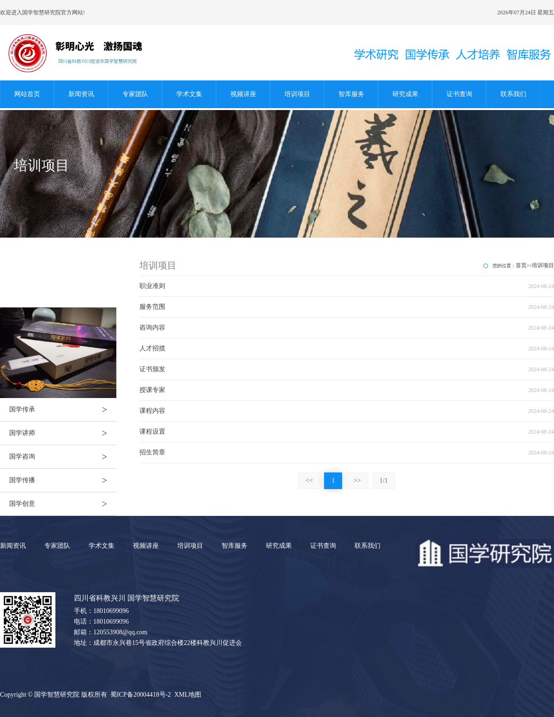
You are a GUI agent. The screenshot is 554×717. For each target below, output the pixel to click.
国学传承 (62, 409)
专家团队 (135, 94)
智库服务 (351, 94)
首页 (521, 265)
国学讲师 (62, 433)
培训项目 (297, 94)
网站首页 (27, 94)
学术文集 (189, 94)
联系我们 (513, 94)
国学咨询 (62, 456)
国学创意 (62, 503)
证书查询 (459, 94)
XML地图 (187, 694)
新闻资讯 (81, 94)
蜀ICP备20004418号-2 (140, 694)
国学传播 (62, 480)
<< (309, 480)
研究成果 (405, 94)
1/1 (383, 480)
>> (357, 480)
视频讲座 (243, 94)
